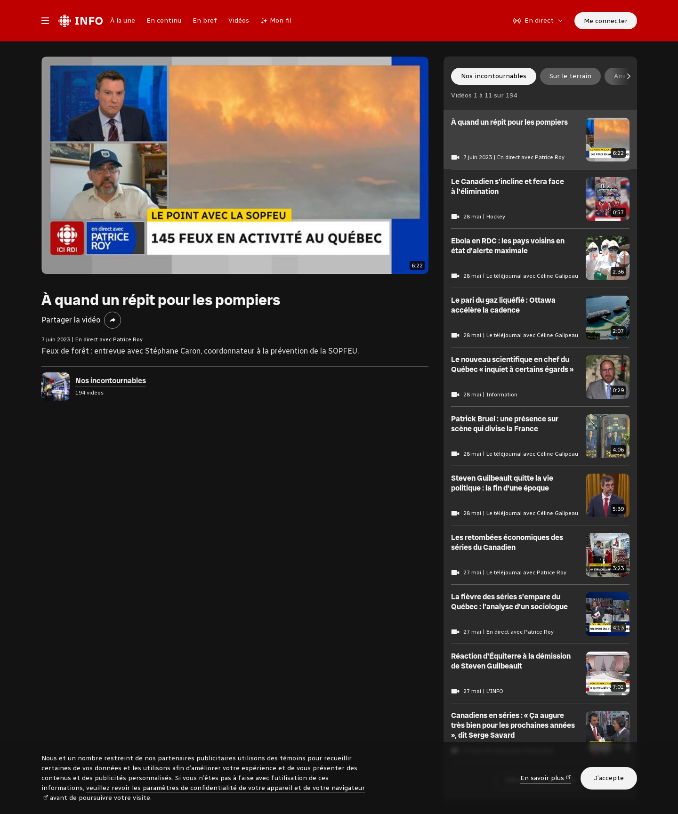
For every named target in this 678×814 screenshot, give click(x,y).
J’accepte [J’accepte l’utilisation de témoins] (609, 778)
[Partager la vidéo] (112, 320)
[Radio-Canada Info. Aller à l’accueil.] (80, 20)
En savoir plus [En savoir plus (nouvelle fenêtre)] (545, 777)
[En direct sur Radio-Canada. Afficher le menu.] (538, 20)
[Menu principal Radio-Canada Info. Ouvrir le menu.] (45, 20)
